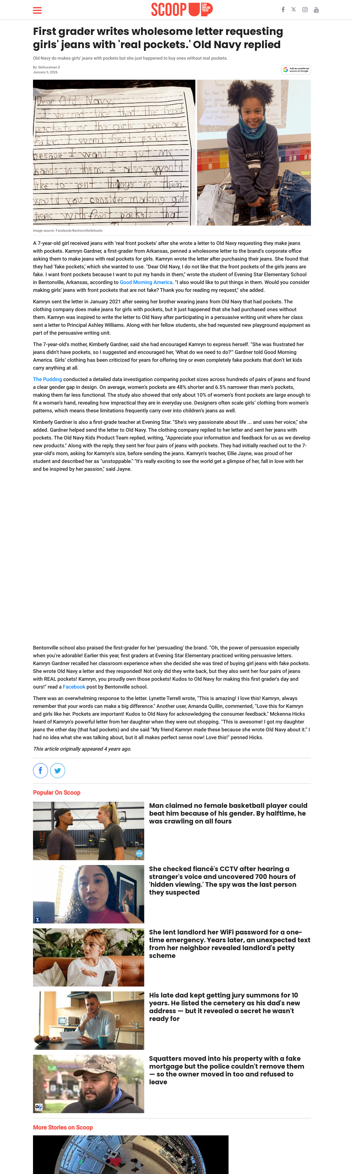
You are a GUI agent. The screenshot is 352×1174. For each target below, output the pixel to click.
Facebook (74, 687)
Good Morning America (146, 282)
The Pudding (47, 379)
